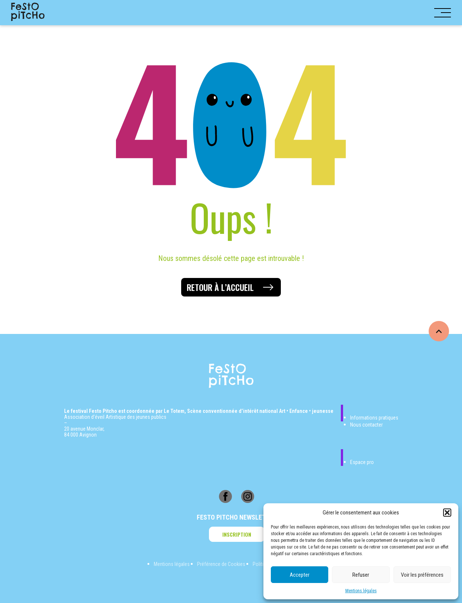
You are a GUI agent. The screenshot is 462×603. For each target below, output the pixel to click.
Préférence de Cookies (221, 564)
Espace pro (362, 462)
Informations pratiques (374, 418)
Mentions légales (361, 590)
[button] (447, 512)
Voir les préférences (422, 574)
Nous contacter (366, 425)
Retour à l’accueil (220, 287)
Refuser (360, 574)
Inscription (236, 534)
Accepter (299, 574)
